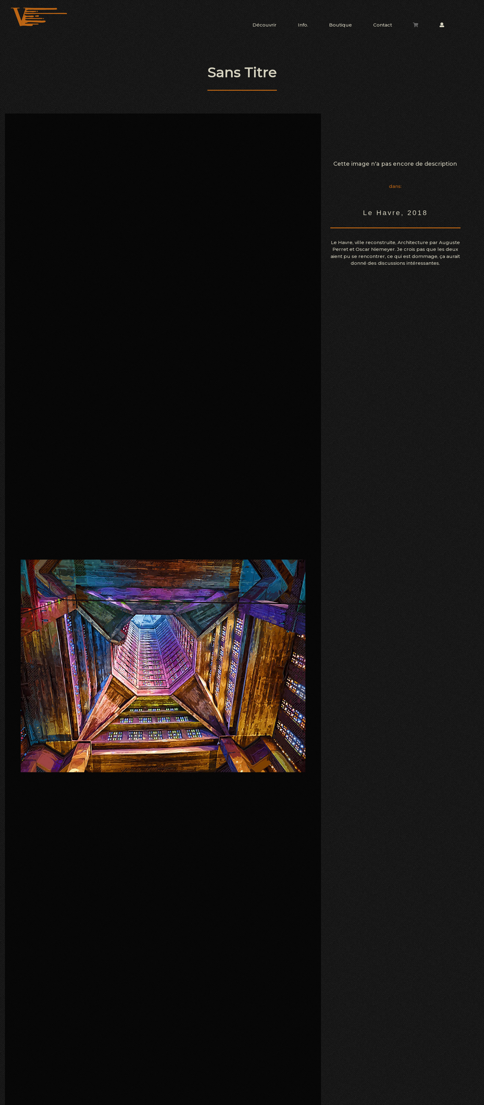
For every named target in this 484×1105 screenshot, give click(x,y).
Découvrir (264, 25)
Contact (382, 25)
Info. (303, 25)
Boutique (340, 25)
